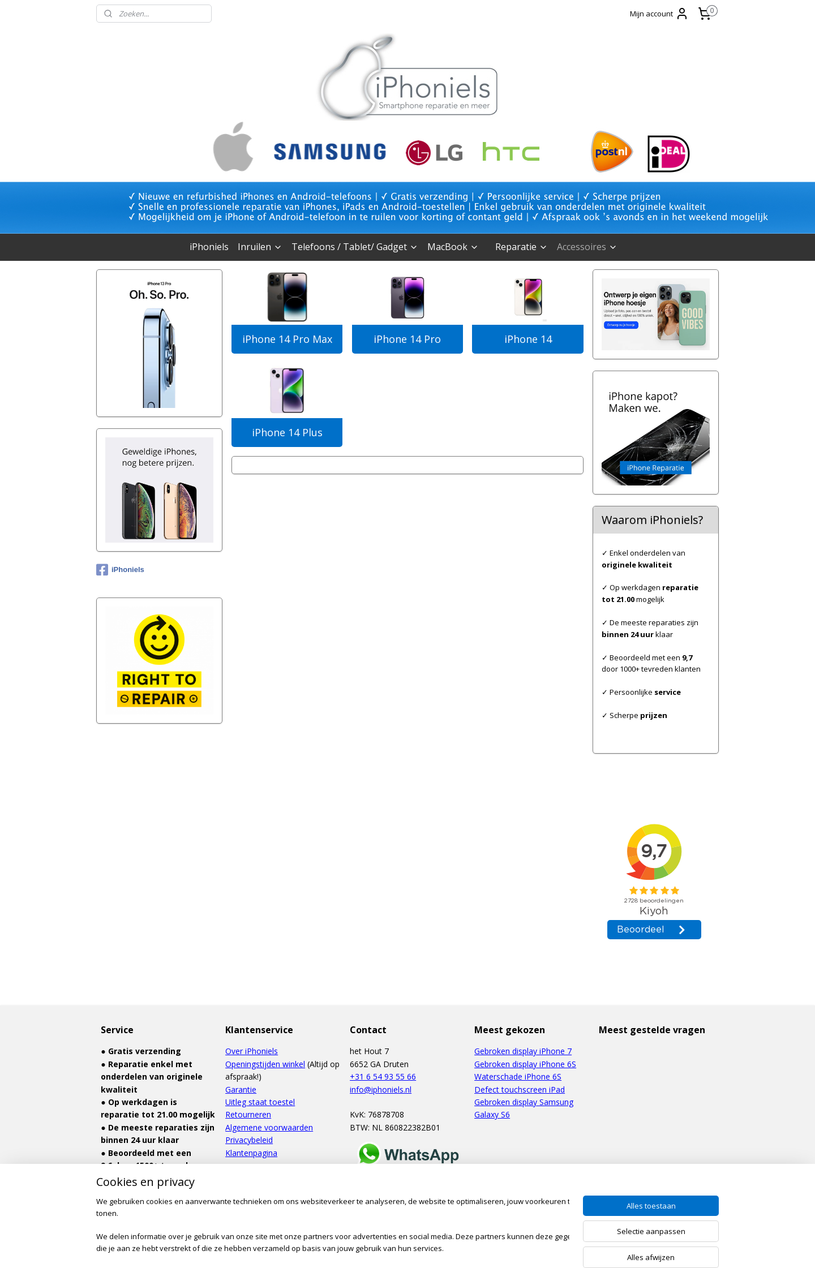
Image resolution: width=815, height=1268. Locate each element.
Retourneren (248, 1114)
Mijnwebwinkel (523, 1247)
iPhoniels (209, 246)
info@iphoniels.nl (380, 1089)
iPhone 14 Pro (407, 339)
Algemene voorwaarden (269, 1127)
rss (381, 1247)
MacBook (453, 246)
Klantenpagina (251, 1152)
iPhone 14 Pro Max (287, 339)
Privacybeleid (249, 1139)
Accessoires (587, 246)
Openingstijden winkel (265, 1064)
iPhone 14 (528, 339)
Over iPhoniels (251, 1051)
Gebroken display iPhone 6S (525, 1064)
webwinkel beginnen (424, 1247)
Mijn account (659, 13)
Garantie (240, 1089)
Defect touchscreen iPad (519, 1089)
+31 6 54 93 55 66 (383, 1076)
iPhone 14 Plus (287, 432)
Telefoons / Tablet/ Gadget (354, 246)
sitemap (357, 1247)
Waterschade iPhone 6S (517, 1076)
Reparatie (521, 246)
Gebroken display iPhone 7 (523, 1051)
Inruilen (260, 246)
